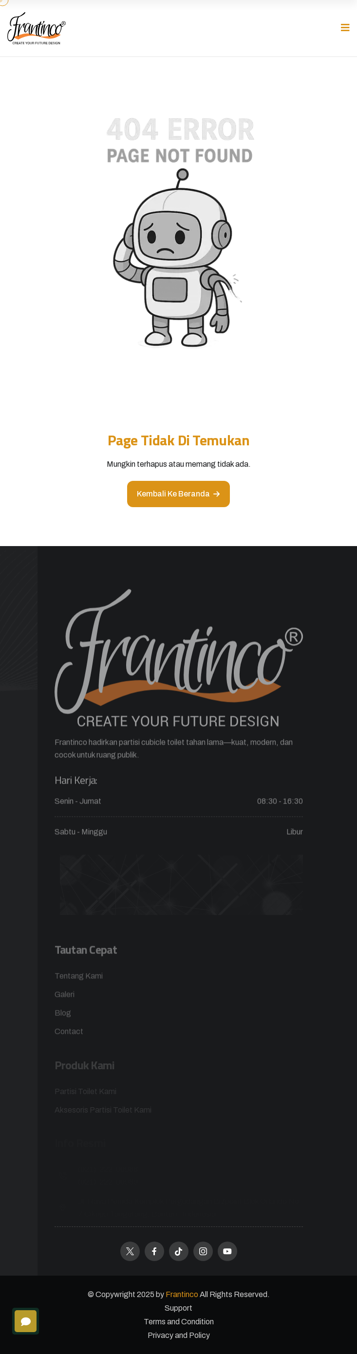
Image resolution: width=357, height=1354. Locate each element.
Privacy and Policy (179, 1335)
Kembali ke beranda (178, 494)
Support (178, 1308)
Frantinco (183, 1294)
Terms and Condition (179, 1321)
